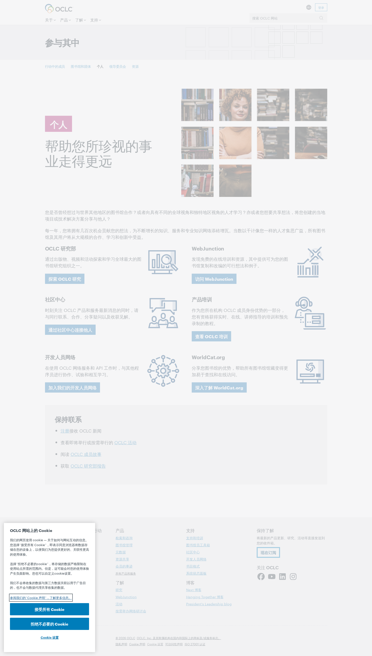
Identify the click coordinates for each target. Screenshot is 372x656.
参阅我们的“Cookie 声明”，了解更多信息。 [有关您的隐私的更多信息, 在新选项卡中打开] (41, 597)
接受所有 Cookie (49, 609)
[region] (49, 587)
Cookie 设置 (50, 637)
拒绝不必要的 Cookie (49, 624)
